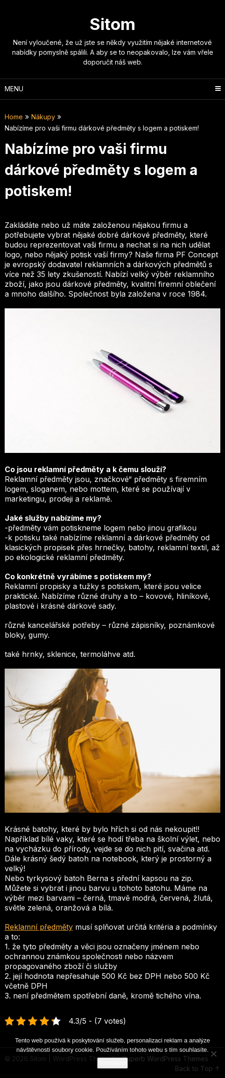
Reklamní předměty (39, 927)
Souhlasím (112, 1062)
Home (14, 117)
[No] (213, 1053)
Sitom (112, 24)
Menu (14, 89)
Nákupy (43, 117)
